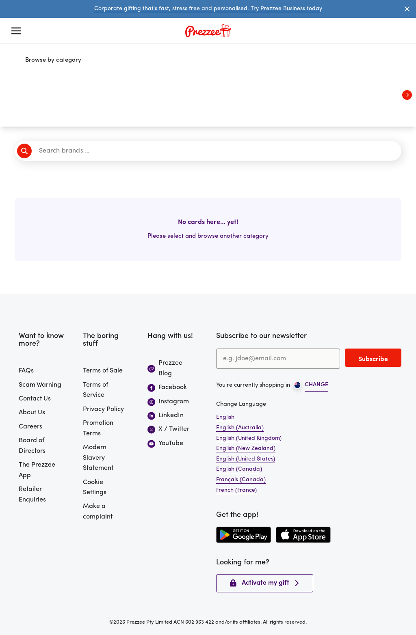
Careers (30, 427)
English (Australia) (240, 428)
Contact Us (35, 399)
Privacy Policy (103, 409)
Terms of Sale (103, 371)
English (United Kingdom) (249, 438)
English (225, 417)
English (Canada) (239, 469)
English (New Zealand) (245, 449)
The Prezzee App (37, 470)
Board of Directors (32, 445)
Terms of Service (95, 390)
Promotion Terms (98, 428)
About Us (32, 412)
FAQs (26, 371)
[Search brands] (210, 150)
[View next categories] (407, 95)
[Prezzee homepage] (208, 31)
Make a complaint (98, 511)
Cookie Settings (94, 487)
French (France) (236, 490)
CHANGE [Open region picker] (316, 385)
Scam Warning (40, 385)
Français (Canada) (241, 480)
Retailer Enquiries (32, 494)
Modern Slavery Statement (98, 457)
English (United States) (245, 459)
